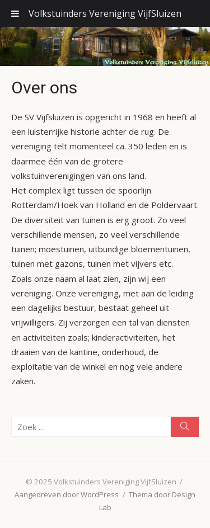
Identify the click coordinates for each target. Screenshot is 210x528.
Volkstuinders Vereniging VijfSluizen (105, 13)
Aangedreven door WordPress (67, 494)
